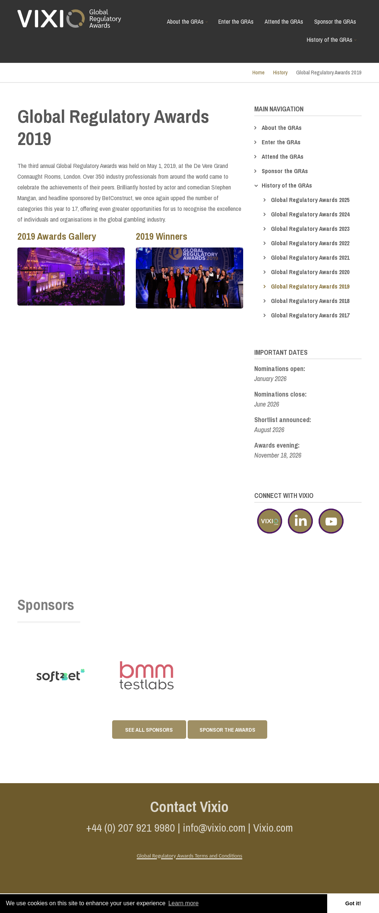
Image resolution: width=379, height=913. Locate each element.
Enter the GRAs (236, 21)
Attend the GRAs (284, 21)
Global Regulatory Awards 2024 (310, 214)
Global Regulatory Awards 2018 (310, 301)
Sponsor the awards (227, 730)
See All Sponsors (149, 730)
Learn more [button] (183, 903)
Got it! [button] (353, 903)
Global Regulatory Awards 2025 (310, 200)
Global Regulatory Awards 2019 (310, 286)
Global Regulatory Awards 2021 (310, 257)
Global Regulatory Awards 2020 (310, 272)
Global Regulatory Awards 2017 (310, 315)
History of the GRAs (333, 42)
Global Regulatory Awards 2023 (310, 229)
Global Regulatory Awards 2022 (310, 243)
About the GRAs (188, 24)
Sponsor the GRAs (335, 21)
